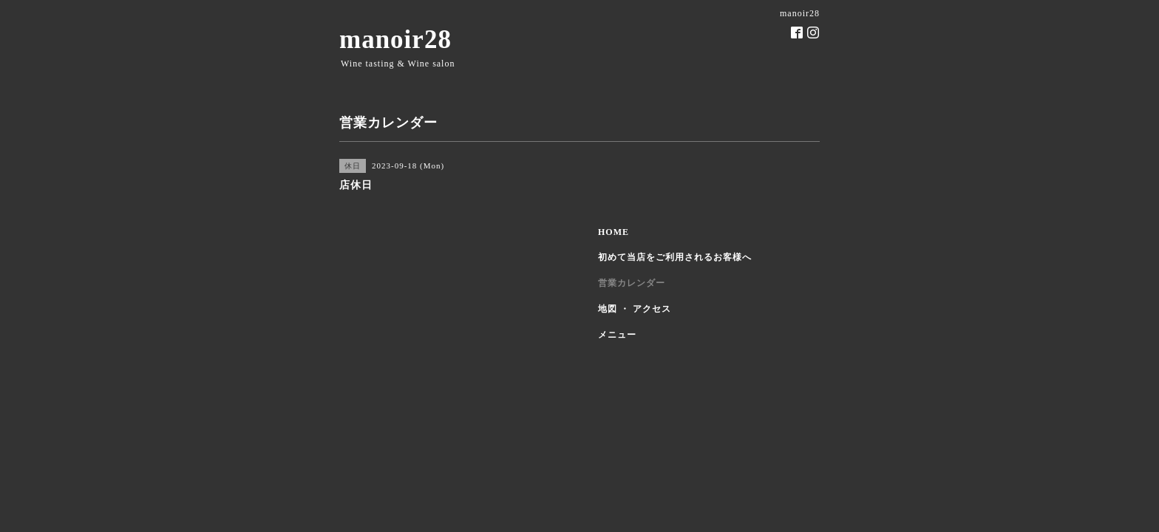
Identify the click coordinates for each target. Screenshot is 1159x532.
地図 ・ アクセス (634, 309)
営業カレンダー (631, 283)
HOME (613, 232)
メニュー (617, 335)
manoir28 (395, 39)
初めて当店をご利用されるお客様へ (675, 257)
